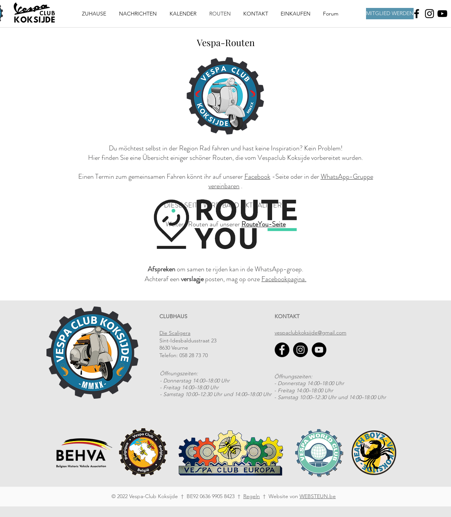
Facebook (257, 176)
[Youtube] (442, 14)
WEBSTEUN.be (318, 496)
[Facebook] (417, 14)
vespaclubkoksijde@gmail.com (310, 332)
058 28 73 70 (193, 355)
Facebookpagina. (283, 279)
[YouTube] (319, 349)
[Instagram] (429, 14)
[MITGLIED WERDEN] (390, 13)
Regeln (251, 496)
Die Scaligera (174, 333)
